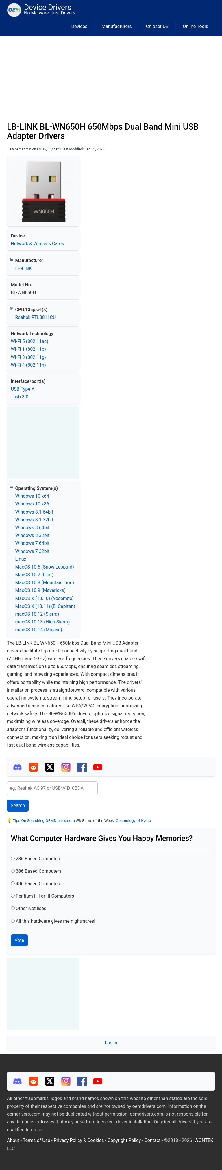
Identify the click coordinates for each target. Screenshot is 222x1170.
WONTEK (204, 1140)
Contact (152, 1140)
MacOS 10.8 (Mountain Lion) (44, 582)
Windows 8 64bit (32, 527)
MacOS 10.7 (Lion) (34, 574)
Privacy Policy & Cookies (79, 1140)
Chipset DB (157, 26)
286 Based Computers (38, 858)
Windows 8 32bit (32, 535)
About (13, 1140)
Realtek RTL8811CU (35, 317)
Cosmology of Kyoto (133, 820)
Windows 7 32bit (32, 551)
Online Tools (195, 26)
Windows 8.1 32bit (34, 520)
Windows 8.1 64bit (34, 512)
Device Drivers (47, 7)
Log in (111, 1043)
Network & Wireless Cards (37, 243)
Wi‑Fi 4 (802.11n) (28, 365)
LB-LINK (23, 268)
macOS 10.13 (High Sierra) (42, 622)
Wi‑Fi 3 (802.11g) (28, 357)
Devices (79, 26)
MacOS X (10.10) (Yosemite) (44, 598)
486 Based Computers (38, 883)
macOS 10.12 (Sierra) (37, 614)
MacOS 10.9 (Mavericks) (40, 590)
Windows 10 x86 (32, 504)
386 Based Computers (38, 871)
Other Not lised (31, 908)
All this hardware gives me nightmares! (55, 921)
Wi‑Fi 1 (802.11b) (28, 349)
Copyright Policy (124, 1140)
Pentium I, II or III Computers (45, 896)
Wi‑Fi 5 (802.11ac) (29, 341)
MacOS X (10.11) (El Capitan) (45, 606)
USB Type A (23, 389)
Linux (20, 559)
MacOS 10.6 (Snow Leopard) (44, 567)
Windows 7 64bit (32, 543)
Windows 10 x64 (32, 496)
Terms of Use (36, 1140)
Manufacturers (116, 26)
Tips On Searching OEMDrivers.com (43, 820)
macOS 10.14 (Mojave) (38, 629)
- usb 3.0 (20, 397)
